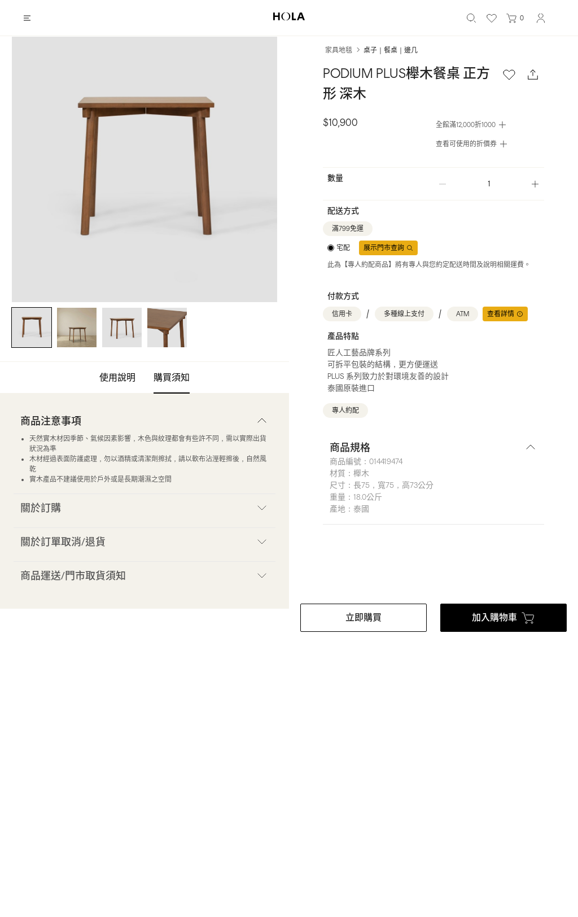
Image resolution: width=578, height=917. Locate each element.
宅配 (343, 248)
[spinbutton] (489, 183)
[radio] (338, 248)
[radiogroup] (338, 248)
